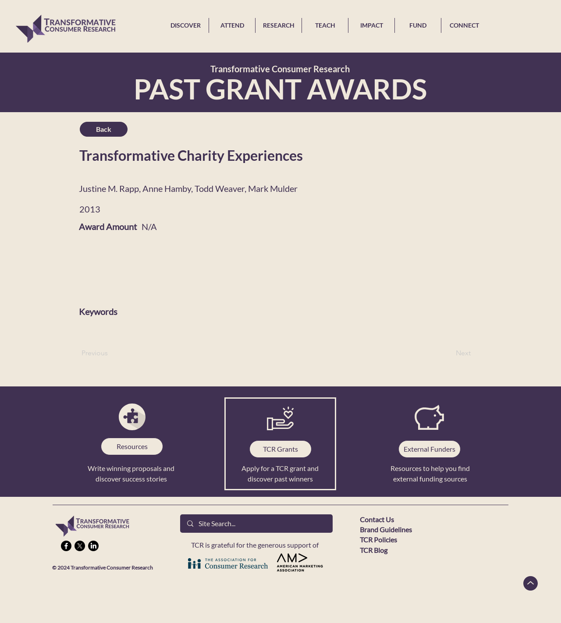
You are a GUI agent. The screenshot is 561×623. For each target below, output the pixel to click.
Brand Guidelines (386, 529)
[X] (80, 546)
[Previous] (110, 353)
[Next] (449, 353)
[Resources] (132, 446)
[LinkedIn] (93, 546)
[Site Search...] (256, 523)
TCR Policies (378, 539)
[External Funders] (429, 449)
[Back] (104, 129)
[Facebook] (66, 546)
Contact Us (377, 519)
